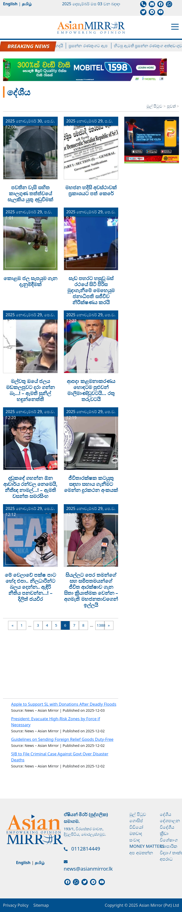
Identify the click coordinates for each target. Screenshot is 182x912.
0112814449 (85, 848)
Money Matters (146, 846)
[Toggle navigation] (175, 26)
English (10, 4)
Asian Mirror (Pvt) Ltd (158, 905)
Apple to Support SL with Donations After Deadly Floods (63, 704)
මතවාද (135, 833)
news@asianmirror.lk (88, 868)
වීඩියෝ (136, 827)
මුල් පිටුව (154, 106)
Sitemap (41, 905)
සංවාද (134, 840)
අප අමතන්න (141, 853)
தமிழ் (27, 4)
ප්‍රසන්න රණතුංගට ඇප (92, 45)
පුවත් (172, 106)
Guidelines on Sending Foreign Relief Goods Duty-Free (62, 739)
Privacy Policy (15, 905)
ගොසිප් (136, 820)
